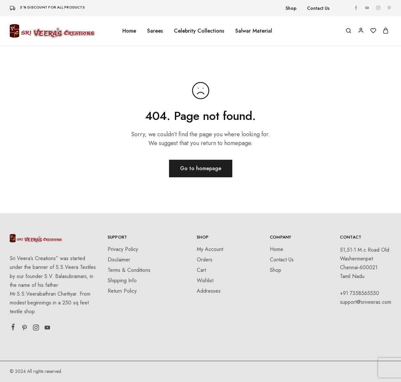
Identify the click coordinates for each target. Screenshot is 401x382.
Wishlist (205, 280)
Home (129, 31)
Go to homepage (200, 168)
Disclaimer (119, 259)
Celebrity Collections (199, 31)
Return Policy (122, 291)
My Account (210, 249)
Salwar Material (253, 31)
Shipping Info (122, 280)
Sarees (155, 31)
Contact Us (318, 8)
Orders (204, 259)
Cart (201, 270)
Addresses (209, 291)
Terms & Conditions (129, 270)
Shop (291, 8)
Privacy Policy (123, 249)
